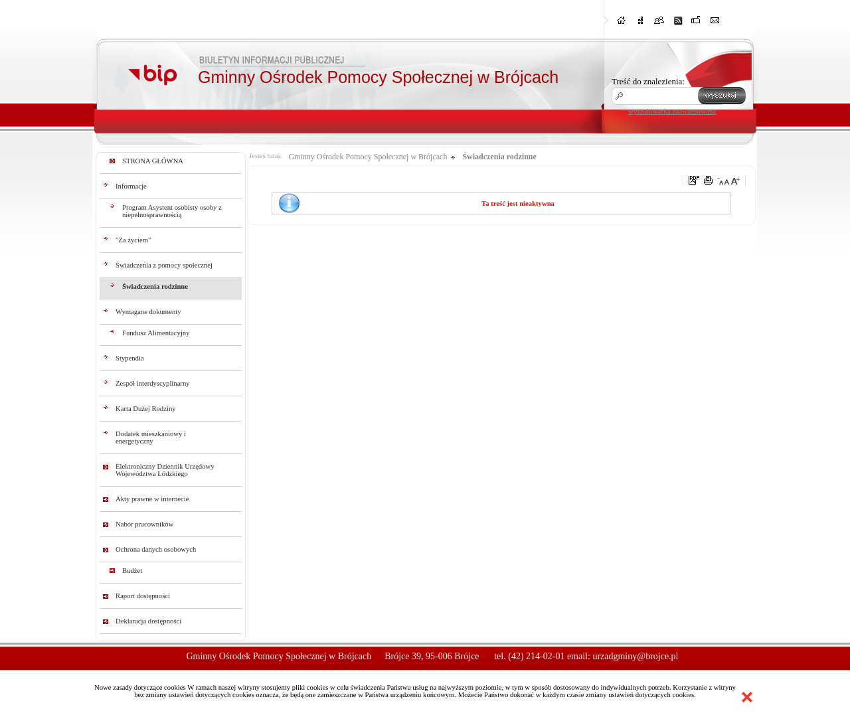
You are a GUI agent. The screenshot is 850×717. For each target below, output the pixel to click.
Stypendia (130, 358)
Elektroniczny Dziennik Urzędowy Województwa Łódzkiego (165, 470)
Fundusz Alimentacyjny (156, 333)
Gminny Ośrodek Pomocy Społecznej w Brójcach (367, 156)
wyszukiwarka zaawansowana (672, 111)
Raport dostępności (143, 595)
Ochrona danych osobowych (156, 549)
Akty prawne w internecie (152, 499)
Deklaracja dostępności (148, 621)
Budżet (132, 570)
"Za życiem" (133, 240)
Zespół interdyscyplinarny (153, 383)
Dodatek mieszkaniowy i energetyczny (151, 437)
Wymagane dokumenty (148, 311)
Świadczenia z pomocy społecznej (164, 265)
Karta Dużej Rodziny (146, 408)
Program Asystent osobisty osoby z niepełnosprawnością (172, 211)
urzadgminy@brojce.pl (635, 656)
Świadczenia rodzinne (155, 286)
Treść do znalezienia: (648, 81)
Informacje (131, 186)
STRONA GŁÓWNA (152, 161)
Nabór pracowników (144, 524)
